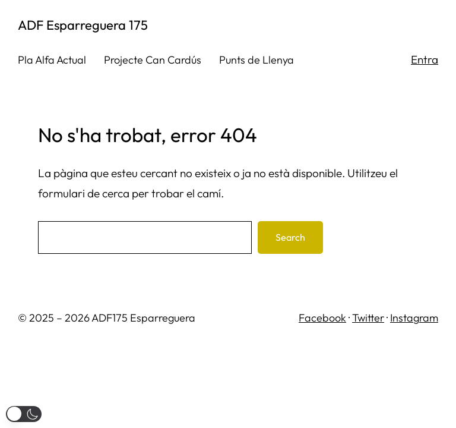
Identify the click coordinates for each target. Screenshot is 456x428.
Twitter (368, 318)
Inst (398, 318)
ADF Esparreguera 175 (83, 25)
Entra (424, 59)
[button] (24, 414)
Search (290, 237)
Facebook (322, 318)
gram (425, 318)
